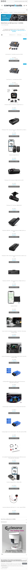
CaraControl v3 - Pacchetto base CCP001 (14, 79)
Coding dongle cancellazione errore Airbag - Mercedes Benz (14, 406)
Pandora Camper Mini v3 (14, 155)
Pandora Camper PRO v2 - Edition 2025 (14, 482)
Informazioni (4, 521)
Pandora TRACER (14, 306)
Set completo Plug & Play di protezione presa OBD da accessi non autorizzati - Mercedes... (14, 457)
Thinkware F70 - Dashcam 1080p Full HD (14, 205)
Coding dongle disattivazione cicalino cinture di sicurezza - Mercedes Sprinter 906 (14, 382)
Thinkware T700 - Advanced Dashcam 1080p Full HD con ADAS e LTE (14, 130)
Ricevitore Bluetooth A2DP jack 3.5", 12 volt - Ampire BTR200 (14, 507)
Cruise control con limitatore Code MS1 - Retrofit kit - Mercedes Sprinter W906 (14, 332)
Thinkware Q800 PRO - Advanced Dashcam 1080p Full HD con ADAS (14, 231)
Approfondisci (5, 567)
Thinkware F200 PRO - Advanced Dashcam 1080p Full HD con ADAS (14, 281)
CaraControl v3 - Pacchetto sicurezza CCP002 (14, 54)
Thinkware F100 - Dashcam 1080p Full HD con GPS (14, 180)
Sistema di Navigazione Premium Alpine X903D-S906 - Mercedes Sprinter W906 (14, 357)
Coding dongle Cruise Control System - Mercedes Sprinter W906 (14, 431)
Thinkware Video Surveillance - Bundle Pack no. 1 (14, 104)
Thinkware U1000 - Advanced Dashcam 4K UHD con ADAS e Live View (14, 256)
